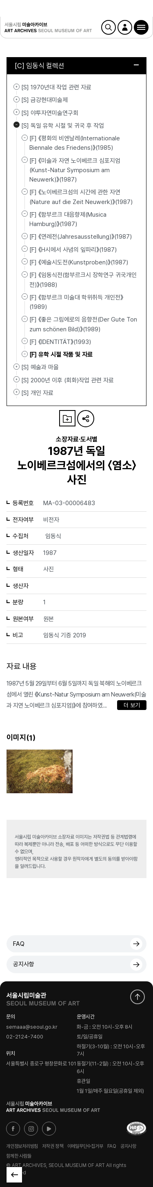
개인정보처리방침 (22, 1146)
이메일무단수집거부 (85, 1146)
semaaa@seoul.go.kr (32, 1027)
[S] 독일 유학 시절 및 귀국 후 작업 (16, 124)
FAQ (18, 943)
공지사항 (23, 964)
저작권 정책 (52, 1146)
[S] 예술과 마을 (16, 366)
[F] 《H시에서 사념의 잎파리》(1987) (73, 249)
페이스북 (13, 1128)
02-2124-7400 (24, 1037)
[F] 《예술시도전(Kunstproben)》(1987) (78, 262)
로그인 (125, 27)
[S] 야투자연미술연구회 (16, 112)
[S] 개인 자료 (16, 392)
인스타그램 (31, 1128)
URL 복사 (85, 418)
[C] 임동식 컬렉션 (77, 66)
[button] (141, 27)
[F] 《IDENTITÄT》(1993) (60, 342)
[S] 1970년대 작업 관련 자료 (16, 86)
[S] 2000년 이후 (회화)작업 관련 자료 (16, 379)
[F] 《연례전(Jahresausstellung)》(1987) (80, 236)
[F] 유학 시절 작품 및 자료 (61, 354)
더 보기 (132, 705)
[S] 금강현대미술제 (16, 99)
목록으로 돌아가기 (14, 1175)
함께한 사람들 (18, 1156)
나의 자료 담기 (67, 418)
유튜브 (48, 1128)
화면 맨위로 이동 (137, 997)
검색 (108, 27)
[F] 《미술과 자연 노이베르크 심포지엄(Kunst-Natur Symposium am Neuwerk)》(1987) (74, 170)
